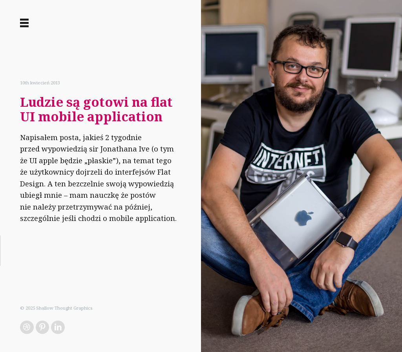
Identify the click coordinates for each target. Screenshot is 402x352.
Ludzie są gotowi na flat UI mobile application (96, 109)
